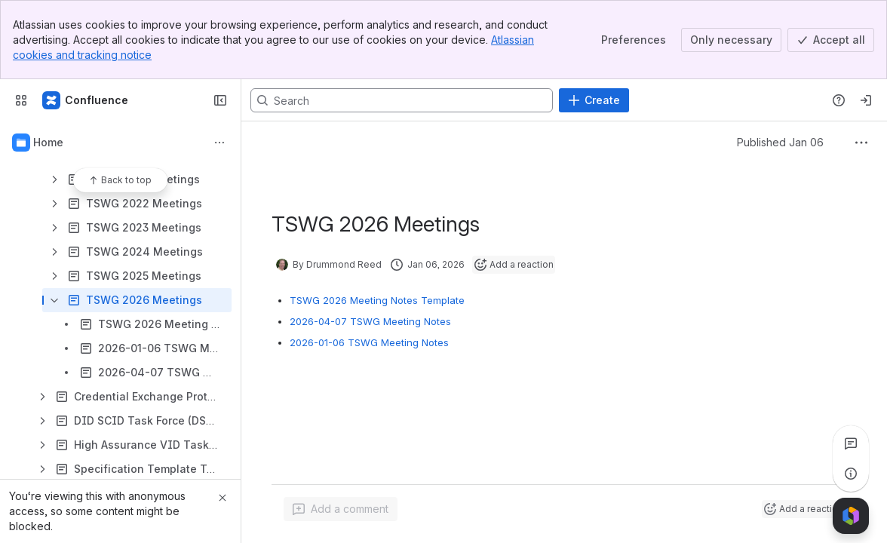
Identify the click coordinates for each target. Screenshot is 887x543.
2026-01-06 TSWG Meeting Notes (369, 342)
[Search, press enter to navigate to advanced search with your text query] (401, 100)
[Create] (594, 100)
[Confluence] (86, 100)
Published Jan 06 (780, 142)
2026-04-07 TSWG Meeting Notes (370, 321)
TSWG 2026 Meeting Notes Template (377, 300)
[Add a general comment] (340, 509)
